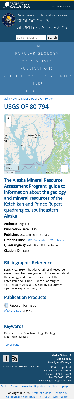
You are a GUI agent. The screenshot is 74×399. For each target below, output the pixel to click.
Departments (42, 386)
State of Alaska (9, 386)
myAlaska (26, 386)
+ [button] (8, 118)
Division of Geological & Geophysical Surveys (36, 395)
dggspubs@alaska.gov (58, 380)
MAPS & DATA (37, 61)
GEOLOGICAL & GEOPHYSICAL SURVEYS (42, 23)
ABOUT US (37, 91)
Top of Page (11, 344)
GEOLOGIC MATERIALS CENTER (37, 76)
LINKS (37, 83)
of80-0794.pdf (13, 310)
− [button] (8, 124)
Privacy (23, 366)
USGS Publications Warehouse (45, 240)
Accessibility (10, 366)
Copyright (34, 366)
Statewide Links (61, 6)
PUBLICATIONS (37, 68)
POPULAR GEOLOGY (37, 53)
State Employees (61, 386)
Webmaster (60, 397)
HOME (37, 46)
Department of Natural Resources (42, 15)
